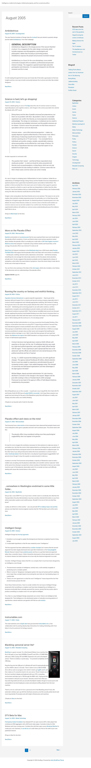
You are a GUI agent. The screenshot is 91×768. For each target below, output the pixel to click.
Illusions (74, 118)
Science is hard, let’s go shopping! (22, 99)
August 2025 (76, 203)
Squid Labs (24, 623)
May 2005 (75, 478)
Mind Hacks (14, 214)
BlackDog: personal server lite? (20, 645)
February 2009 (76, 350)
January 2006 (76, 454)
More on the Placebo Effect (19, 230)
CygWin (39, 670)
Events (74, 109)
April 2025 (75, 212)
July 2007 (75, 400)
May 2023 (75, 239)
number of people (36, 547)
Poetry (74, 142)
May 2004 (75, 514)
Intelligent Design (14, 528)
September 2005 (77, 466)
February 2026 (76, 191)
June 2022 (75, 260)
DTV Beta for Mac (14, 715)
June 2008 (75, 368)
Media (74, 130)
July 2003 (75, 544)
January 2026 (76, 194)
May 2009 (75, 341)
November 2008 (77, 356)
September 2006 (77, 430)
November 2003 (77, 532)
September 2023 (77, 233)
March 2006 (75, 448)
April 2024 (75, 227)
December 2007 (77, 385)
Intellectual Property (78, 121)
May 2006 (75, 442)
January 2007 (76, 418)
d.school (34, 37)
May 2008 (75, 371)
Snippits (74, 160)
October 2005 (76, 463)
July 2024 (75, 221)
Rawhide (7, 237)
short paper (36, 268)
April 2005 (75, 481)
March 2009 (75, 347)
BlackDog (8, 652)
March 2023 (75, 245)
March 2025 (75, 215)
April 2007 (75, 409)
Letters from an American (75, 73)
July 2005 (75, 472)
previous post (26, 237)
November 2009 (77, 326)
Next (58, 750)
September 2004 (77, 502)
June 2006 (75, 439)
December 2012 (77, 293)
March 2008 (75, 376)
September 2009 (77, 329)
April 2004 (75, 517)
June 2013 (75, 290)
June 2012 (75, 305)
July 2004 (75, 508)
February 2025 (76, 218)
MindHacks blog (34, 250)
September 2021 (77, 275)
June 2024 (75, 224)
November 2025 (77, 200)
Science (18, 102)
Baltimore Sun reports (18, 335)
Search (70, 13)
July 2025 (75, 206)
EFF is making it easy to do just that (48, 507)
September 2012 (77, 296)
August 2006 (76, 433)
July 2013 (75, 287)
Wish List (75, 172)
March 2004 (75, 520)
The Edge (27, 106)
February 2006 (76, 451)
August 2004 (76, 505)
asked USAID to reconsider (33, 393)
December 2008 (77, 353)
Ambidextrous (12, 30)
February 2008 (76, 379)
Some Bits (71, 85)
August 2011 (76, 317)
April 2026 (75, 188)
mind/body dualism (14, 454)
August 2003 (76, 541)
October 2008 (76, 359)
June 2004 (75, 511)
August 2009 (76, 332)
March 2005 (75, 484)
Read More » (8, 86)
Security (74, 157)
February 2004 (76, 523)
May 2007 (75, 406)
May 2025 (75, 209)
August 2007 (76, 397)
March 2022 (75, 266)
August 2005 (76, 469)
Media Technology (21, 718)
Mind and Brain (20, 233)
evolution (43, 600)
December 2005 (77, 457)
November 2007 (77, 388)
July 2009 (75, 335)
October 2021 (76, 272)
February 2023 (76, 248)
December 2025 (77, 197)
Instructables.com (14, 617)
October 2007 (76, 391)
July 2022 (75, 257)
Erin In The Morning (74, 76)
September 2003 (77, 538)
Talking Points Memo (74, 70)
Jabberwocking (72, 82)
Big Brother (19, 492)
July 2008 (75, 365)
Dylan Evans (8, 250)
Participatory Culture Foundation (14, 722)
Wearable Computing (22, 648)
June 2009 (75, 338)
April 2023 (75, 242)
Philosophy (75, 139)
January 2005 (76, 490)
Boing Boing (71, 79)
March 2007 (75, 412)
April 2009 (75, 344)
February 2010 (76, 323)
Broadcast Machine (52, 726)
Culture (74, 106)
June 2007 (75, 403)
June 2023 (75, 236)
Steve (13, 698)
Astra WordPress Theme (57, 760)
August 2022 (76, 254)
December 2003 (77, 529)
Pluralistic (71, 87)
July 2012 (75, 302)
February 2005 (76, 487)
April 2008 (75, 374)
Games (74, 112)
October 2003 (76, 535)
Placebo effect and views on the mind (24, 418)
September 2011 (77, 314)
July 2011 (75, 320)
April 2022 (75, 263)
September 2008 (77, 362)
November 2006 (77, 424)
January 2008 (76, 382)
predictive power (28, 552)
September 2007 (77, 394)
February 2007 (76, 415)
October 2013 (76, 284)
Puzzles (74, 148)
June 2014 (75, 278)
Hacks (18, 620)
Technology (75, 163)
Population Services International (15, 298)
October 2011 (76, 311)
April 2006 (75, 445)
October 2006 (76, 427)
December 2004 (77, 493)
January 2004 (76, 526)
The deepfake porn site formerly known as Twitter (78, 52)
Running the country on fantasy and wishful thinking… (32, 291)
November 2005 (77, 460)
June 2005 (75, 475)
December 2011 (77, 308)
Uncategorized (76, 166)
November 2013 (77, 281)
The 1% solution (77, 46)
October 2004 (76, 499)
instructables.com (44, 623)
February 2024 (76, 230)
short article (21, 425)
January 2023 (76, 251)
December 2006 (77, 421)
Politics (18, 294)
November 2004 (77, 496)
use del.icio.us (26, 728)
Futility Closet (72, 90)
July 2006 (75, 436)
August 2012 (76, 299)
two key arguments (23, 534)
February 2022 (76, 269)
